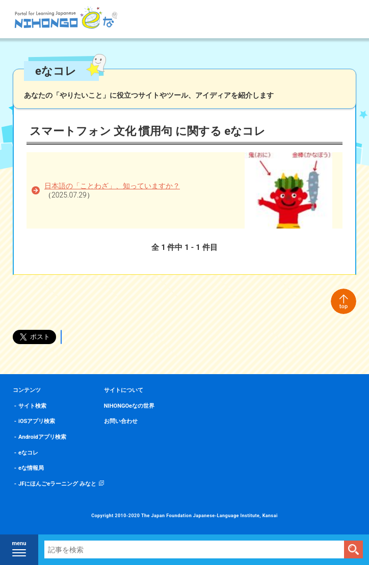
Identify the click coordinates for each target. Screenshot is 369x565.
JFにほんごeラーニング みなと (57, 484)
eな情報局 (31, 468)
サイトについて (123, 390)
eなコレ (28, 452)
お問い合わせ (121, 421)
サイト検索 (32, 406)
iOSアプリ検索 (36, 421)
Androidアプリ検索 (42, 437)
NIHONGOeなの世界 (129, 406)
